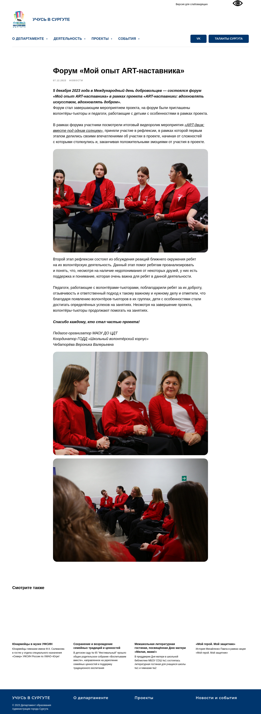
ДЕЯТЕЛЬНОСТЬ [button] (68, 38)
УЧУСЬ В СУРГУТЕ (51, 19)
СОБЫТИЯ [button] (127, 38)
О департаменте (90, 698)
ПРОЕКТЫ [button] (101, 38)
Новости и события (216, 698)
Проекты (144, 698)
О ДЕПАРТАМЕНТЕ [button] (28, 38)
